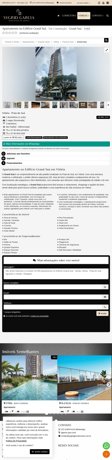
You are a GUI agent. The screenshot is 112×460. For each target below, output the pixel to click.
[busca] (107, 15)
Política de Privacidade (16, 441)
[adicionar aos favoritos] (52, 408)
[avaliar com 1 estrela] (3, 32)
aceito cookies (40, 452)
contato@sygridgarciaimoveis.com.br (75, 435)
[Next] (109, 384)
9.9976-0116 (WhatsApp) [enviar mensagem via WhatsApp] (43, 3)
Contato (98, 15)
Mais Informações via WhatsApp (21, 143)
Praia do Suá (17, 112)
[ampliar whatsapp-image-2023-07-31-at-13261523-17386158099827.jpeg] (39, 74)
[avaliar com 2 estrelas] (6, 32)
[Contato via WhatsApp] (106, 445)
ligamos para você (68, 432)
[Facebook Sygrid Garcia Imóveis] (80, 453)
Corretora (69, 15)
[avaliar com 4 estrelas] (12, 32)
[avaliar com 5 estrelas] (15, 32)
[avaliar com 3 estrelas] (9, 32)
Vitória (5, 112)
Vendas (84, 15)
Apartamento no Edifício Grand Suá (23, 28)
